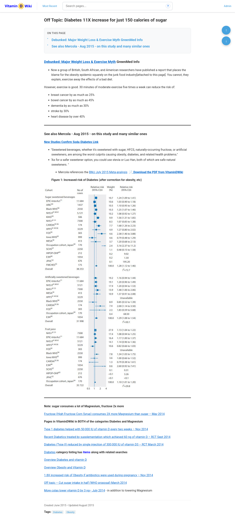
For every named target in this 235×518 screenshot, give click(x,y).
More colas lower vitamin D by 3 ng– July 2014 (74, 490)
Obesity (71, 512)
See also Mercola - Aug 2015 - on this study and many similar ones (101, 46)
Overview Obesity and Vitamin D (65, 467)
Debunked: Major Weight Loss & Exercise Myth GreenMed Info (97, 40)
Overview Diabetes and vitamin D (65, 460)
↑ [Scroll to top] (226, 30)
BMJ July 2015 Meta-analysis (108, 172)
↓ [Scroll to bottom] (226, 41)
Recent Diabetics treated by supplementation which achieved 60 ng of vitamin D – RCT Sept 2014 (107, 437)
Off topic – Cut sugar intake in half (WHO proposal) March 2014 (85, 483)
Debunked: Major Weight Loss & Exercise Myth (80, 62)
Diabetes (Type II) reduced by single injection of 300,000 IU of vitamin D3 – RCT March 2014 (104, 444)
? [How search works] (168, 6)
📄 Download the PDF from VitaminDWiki (156, 172)
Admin (227, 6)
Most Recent (50, 6)
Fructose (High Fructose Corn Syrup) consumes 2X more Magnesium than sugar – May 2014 (104, 414)
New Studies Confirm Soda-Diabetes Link (71, 142)
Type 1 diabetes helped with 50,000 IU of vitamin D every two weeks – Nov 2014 (96, 429)
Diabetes (50, 452)
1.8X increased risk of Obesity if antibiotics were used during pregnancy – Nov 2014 (98, 475)
